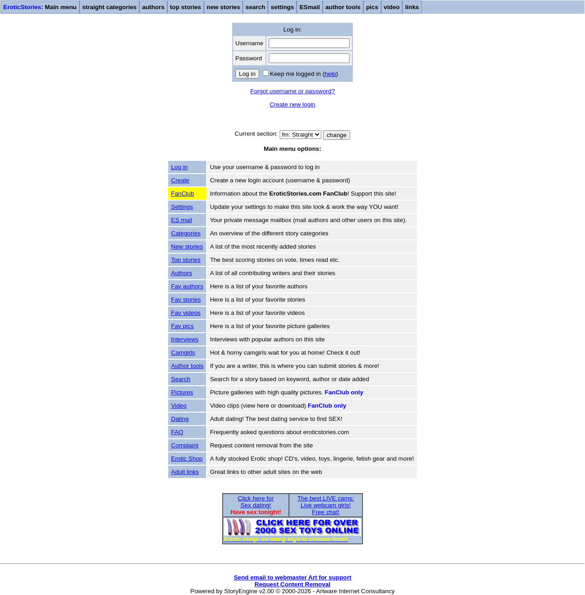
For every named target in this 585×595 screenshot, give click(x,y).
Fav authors (187, 286)
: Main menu (40, 7)
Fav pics (182, 326)
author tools (343, 7)
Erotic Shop (186, 458)
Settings (182, 206)
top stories (185, 7)
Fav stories (186, 299)
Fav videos (185, 312)
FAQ (177, 432)
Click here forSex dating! (256, 502)
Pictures (182, 392)
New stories (187, 246)
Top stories (185, 259)
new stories (223, 7)
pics (372, 7)
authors (153, 7)
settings (282, 7)
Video (178, 405)
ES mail (181, 220)
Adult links (185, 471)
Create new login (292, 104)
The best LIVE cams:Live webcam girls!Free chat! (326, 505)
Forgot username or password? (292, 91)
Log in (179, 167)
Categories (185, 233)
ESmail (309, 7)
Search (180, 379)
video (392, 7)
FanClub (182, 193)
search (255, 7)
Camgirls (183, 352)
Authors (181, 273)
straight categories (109, 7)
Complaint (184, 445)
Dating (180, 418)
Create (180, 180)
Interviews (184, 339)
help (330, 73)
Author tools (187, 365)
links (412, 7)
